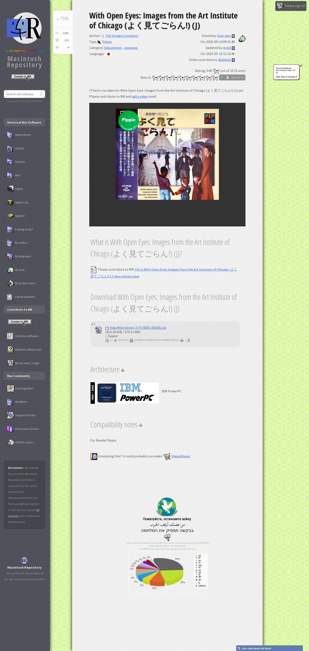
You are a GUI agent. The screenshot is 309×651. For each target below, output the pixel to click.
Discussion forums (23, 428)
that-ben (224, 35)
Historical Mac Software (24, 122)
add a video (140, 96)
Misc (14, 175)
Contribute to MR (19, 309)
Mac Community (18, 376)
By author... (18, 242)
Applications (19, 134)
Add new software (22, 336)
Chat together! (20, 388)
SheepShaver (177, 456)
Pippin (105, 41)
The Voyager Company (119, 35)
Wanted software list (24, 349)
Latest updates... (22, 296)
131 (66, 40)
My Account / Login (23, 363)
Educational (113, 48)
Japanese (131, 48)
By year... (16, 269)
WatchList (232, 77)
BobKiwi (224, 60)
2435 (66, 33)
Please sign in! (290, 6)
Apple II (15, 215)
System (16, 161)
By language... (20, 256)
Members (17, 401)
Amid (227, 48)
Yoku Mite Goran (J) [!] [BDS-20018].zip (135, 327)
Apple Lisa (17, 202)
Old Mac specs (20, 442)
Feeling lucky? (20, 229)
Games (15, 148)
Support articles (21, 415)
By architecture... (22, 283)
